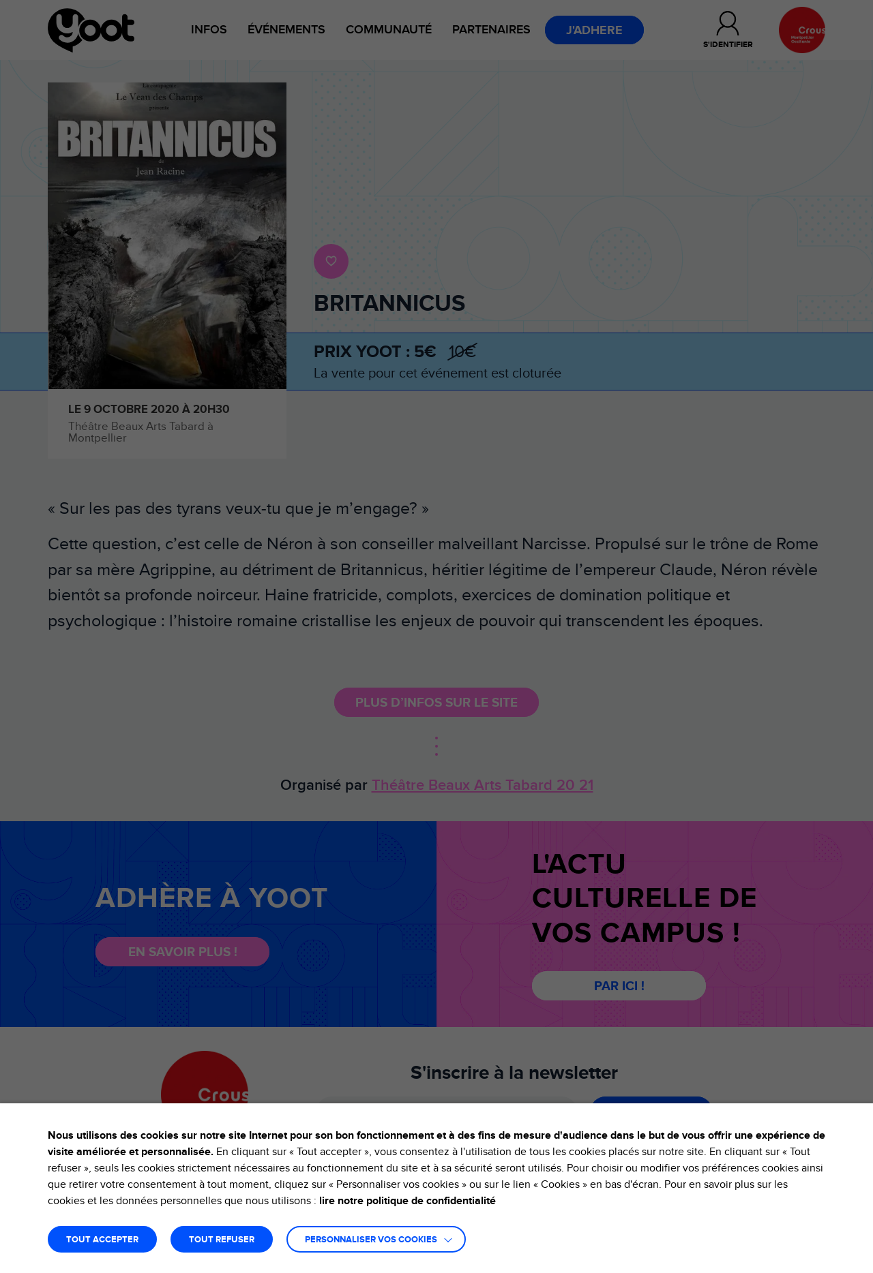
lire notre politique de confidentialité (407, 1200)
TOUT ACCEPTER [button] (102, 1240)
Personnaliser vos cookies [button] (371, 1240)
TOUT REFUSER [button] (221, 1240)
